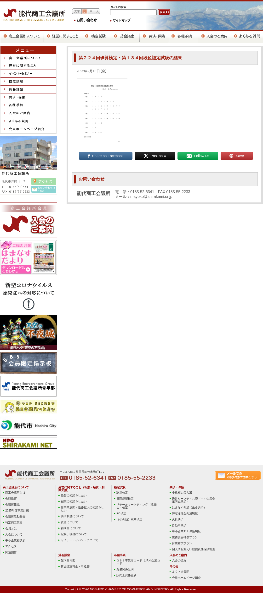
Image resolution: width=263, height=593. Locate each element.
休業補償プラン (182, 543)
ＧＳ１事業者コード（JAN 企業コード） (138, 562)
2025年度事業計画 (17, 510)
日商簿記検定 (125, 498)
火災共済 (177, 519)
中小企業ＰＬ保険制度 (186, 531)
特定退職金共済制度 (185, 513)
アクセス (11, 546)
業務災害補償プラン (185, 537)
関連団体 (11, 552)
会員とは (11, 528)
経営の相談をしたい (74, 495)
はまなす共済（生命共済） (189, 507)
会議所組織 (12, 504)
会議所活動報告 (15, 516)
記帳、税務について (74, 534)
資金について (69, 522)
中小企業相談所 (15, 540)
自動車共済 (179, 525)
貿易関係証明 (125, 569)
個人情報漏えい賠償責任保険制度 (193, 549)
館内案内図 (68, 560)
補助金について (71, 528)
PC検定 (121, 513)
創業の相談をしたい (74, 501)
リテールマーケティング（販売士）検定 (136, 506)
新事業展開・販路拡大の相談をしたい (82, 509)
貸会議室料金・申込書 (75, 566)
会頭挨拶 (11, 498)
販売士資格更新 (126, 575)
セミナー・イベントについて (79, 540)
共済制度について (72, 516)
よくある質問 (180, 571)
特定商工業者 (14, 522)
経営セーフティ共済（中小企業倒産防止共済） (193, 500)
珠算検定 (122, 492)
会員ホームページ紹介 (186, 577)
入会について (14, 534)
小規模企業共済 (182, 492)
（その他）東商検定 (129, 519)
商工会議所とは (15, 492)
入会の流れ (179, 560)
